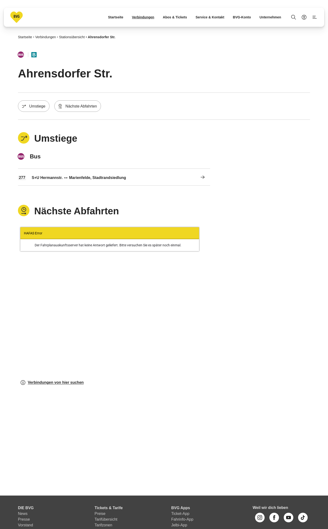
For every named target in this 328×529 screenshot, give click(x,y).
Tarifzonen (103, 525)
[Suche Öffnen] (293, 17)
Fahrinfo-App (182, 519)
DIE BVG (26, 508)
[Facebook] (274, 517)
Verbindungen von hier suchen (52, 382)
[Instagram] (260, 517)
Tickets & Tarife (109, 508)
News (23, 514)
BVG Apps (180, 508)
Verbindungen (45, 37)
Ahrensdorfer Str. (101, 37)
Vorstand (25, 525)
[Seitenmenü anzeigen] (314, 17)
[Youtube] (288, 517)
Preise (100, 514)
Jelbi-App (179, 525)
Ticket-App (180, 514)
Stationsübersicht (72, 37)
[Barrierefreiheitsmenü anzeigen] (304, 17)
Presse (24, 519)
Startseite (25, 37)
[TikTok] (303, 517)
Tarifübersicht (106, 519)
